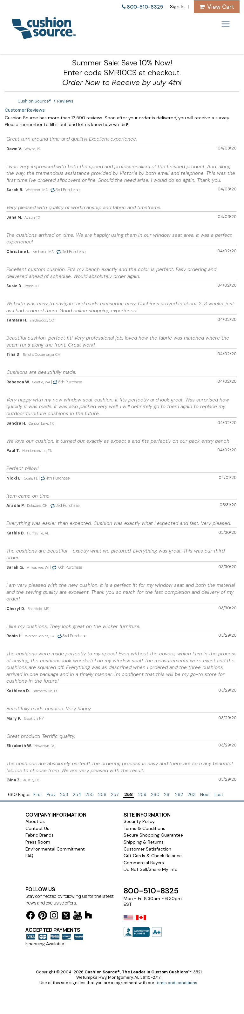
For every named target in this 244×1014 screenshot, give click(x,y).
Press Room (37, 842)
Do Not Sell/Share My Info (151, 869)
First (37, 794)
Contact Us (37, 828)
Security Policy (139, 821)
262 (179, 794)
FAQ (29, 855)
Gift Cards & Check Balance (153, 855)
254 (77, 794)
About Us (35, 821)
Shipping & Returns (144, 842)
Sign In (177, 6)
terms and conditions (176, 982)
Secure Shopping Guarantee (153, 835)
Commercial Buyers (144, 862)
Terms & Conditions (144, 828)
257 (115, 794)
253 (64, 794)
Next (205, 794)
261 (167, 794)
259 (142, 794)
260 (155, 794)
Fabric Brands (39, 835)
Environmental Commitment (55, 849)
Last (218, 794)
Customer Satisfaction (147, 849)
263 (191, 794)
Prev (51, 794)
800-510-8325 (145, 6)
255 (89, 794)
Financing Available (44, 943)
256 (102, 794)
